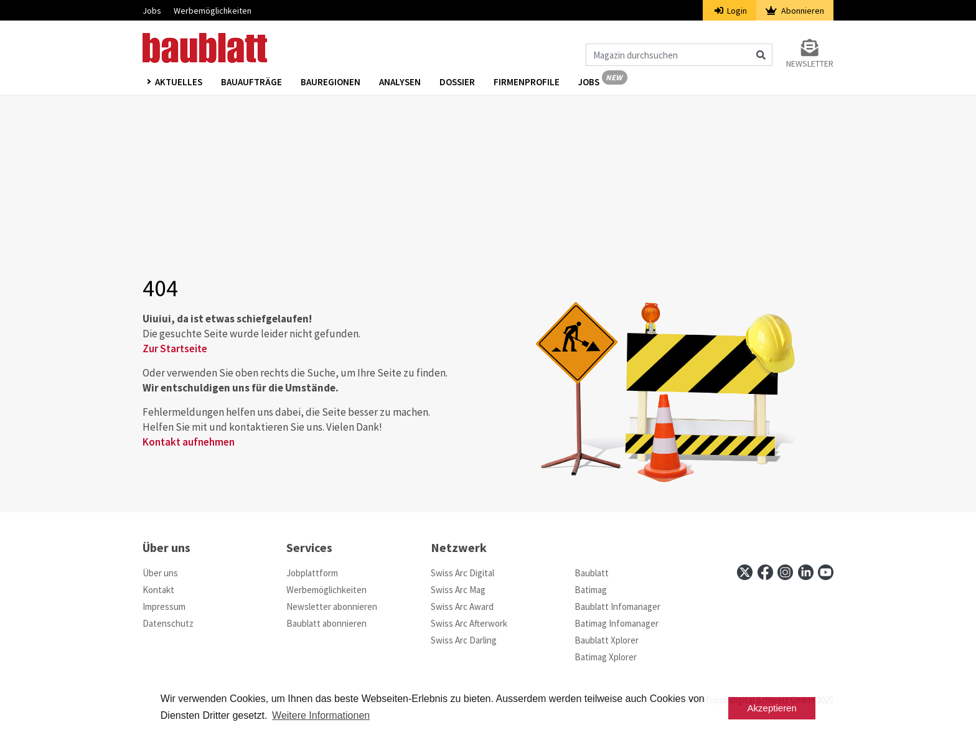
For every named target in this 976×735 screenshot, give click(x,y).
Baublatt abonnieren (326, 623)
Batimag (591, 590)
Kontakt (158, 590)
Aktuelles (178, 82)
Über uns (160, 573)
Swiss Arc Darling (464, 640)
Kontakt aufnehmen (189, 442)
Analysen (400, 82)
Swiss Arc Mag (458, 590)
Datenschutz (168, 623)
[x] (745, 572)
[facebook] (765, 572)
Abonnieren (795, 10)
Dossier (457, 82)
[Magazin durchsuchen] (679, 55)
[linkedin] (806, 572)
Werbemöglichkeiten (212, 10)
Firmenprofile (527, 82)
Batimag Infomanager (617, 623)
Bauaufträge (251, 82)
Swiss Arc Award (462, 606)
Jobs (152, 10)
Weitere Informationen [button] (321, 715)
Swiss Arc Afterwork (469, 623)
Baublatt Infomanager (617, 606)
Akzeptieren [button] (772, 708)
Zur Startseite (175, 348)
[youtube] (825, 572)
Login (731, 10)
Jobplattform (312, 573)
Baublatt (592, 573)
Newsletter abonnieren (331, 606)
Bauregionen (330, 82)
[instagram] (785, 572)
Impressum (164, 606)
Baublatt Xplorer (607, 640)
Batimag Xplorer (606, 657)
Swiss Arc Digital (462, 573)
